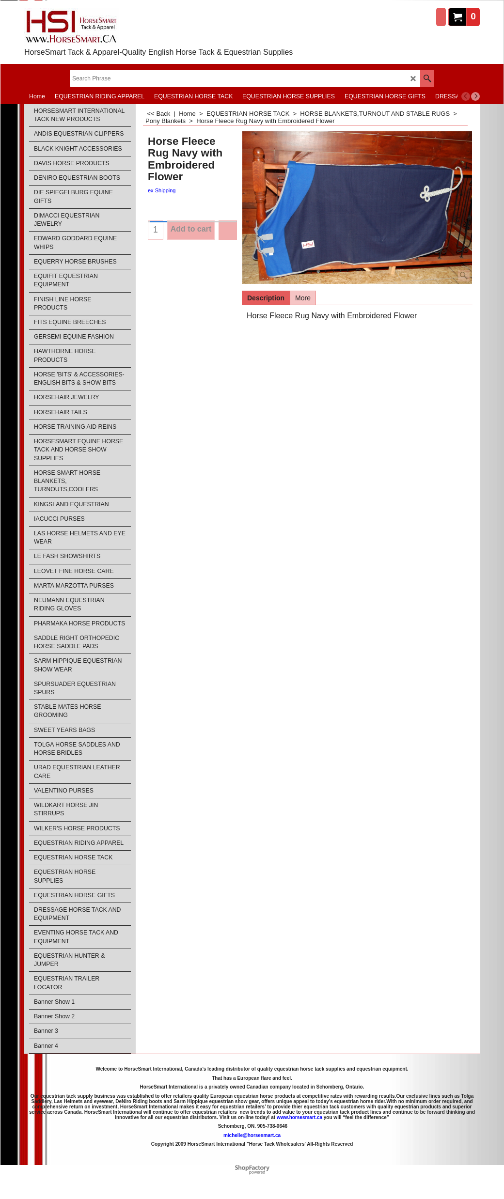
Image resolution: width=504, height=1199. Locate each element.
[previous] (465, 96)
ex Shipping (162, 190)
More (303, 298)
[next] (475, 96)
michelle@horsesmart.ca (252, 1135)
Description (265, 298)
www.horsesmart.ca (299, 1117)
